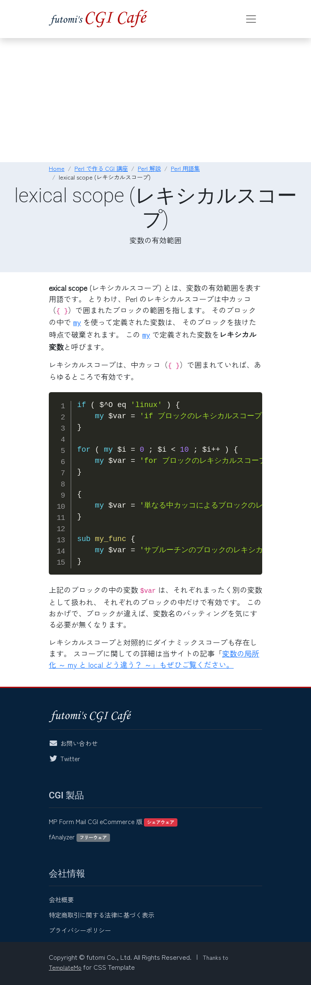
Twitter (70, 758)
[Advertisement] (155, 100)
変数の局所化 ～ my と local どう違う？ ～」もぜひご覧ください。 (154, 659)
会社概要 (61, 899)
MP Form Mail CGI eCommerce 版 (113, 821)
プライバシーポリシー (80, 930)
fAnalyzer (79, 836)
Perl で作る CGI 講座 (101, 168)
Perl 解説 (149, 168)
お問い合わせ (79, 743)
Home (57, 168)
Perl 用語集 (185, 168)
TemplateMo (65, 967)
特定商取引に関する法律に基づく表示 (101, 914)
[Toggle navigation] (251, 19)
